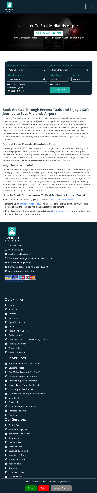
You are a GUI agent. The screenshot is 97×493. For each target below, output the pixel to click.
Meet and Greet (14, 397)
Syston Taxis (12, 468)
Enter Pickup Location (17, 65)
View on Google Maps (15, 281)
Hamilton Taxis (13, 442)
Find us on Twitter (15, 352)
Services (10, 313)
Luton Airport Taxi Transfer (19, 389)
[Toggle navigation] (88, 6)
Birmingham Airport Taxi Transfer (22, 363)
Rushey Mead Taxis (16, 459)
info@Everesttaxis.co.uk (25, 203)
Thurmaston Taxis (15, 472)
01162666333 (62, 199)
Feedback (11, 326)
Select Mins (76, 75)
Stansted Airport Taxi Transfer (21, 406)
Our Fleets (11, 318)
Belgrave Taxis (13, 438)
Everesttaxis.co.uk (55, 211)
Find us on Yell (13, 335)
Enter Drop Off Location (61, 65)
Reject (44, 488)
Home (15, 37)
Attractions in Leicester (17, 330)
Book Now (60, 89)
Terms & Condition (15, 343)
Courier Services (14, 367)
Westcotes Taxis (14, 476)
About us (11, 309)
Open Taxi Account (15, 322)
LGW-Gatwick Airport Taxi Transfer (23, 385)
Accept (31, 488)
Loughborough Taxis (16, 450)
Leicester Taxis (13, 446)
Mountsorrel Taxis (15, 455)
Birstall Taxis (12, 425)
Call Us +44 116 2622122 (48, 33)
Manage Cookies (61, 488)
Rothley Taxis (13, 463)
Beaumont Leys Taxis (16, 429)
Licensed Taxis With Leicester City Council (26, 339)
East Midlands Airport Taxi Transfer (23, 372)
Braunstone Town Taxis (17, 433)
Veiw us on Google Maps (18, 262)
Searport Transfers (15, 410)
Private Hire (12, 402)
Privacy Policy (13, 348)
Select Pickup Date (16, 75)
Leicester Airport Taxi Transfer (21, 380)
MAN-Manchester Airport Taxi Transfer (25, 393)
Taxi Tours (11, 415)
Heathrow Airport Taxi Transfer (21, 376)
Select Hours (56, 75)
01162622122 (48, 199)
